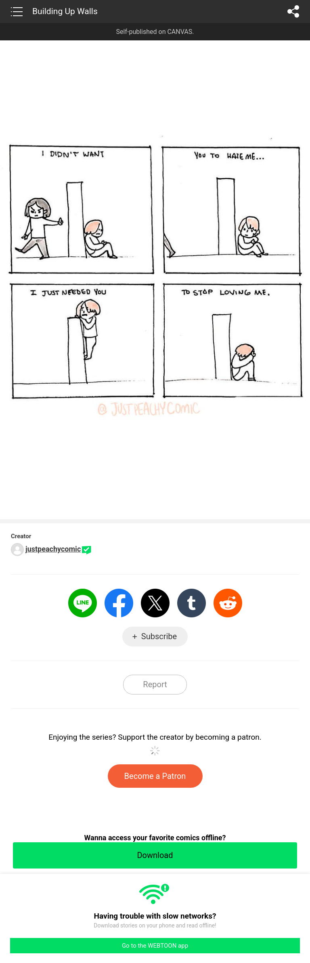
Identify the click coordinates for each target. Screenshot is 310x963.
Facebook (119, 603)
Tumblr (191, 603)
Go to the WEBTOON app (155, 945)
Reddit (228, 603)
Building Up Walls (65, 11)
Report (155, 684)
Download (155, 855)
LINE (82, 603)
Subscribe (159, 636)
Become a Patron (155, 776)
